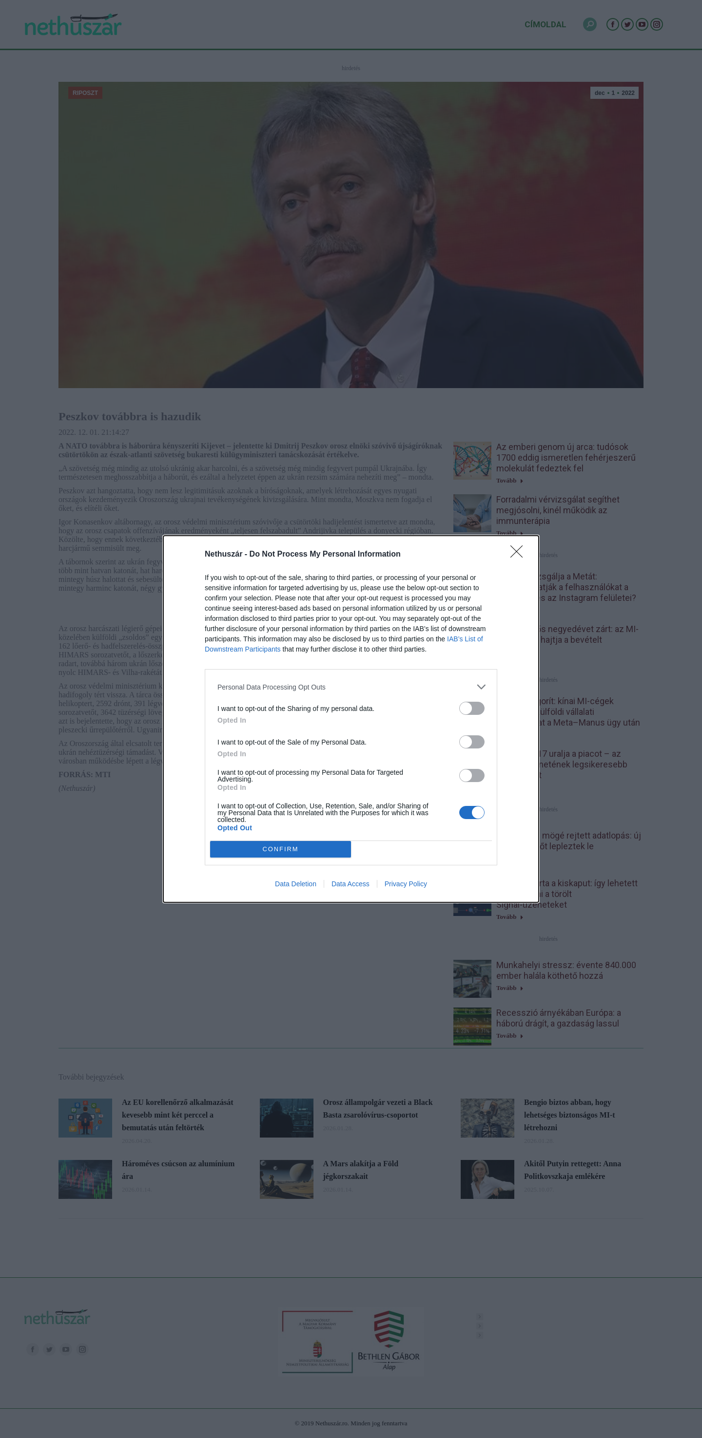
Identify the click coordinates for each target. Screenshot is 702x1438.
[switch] (472, 708)
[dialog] (351, 719)
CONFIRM (280, 849)
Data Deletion (295, 884)
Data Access (351, 884)
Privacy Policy (406, 884)
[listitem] (351, 687)
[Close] (519, 554)
